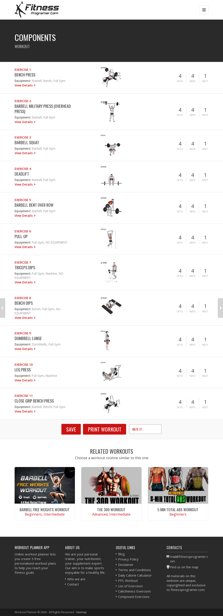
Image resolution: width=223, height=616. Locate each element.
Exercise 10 (24, 364)
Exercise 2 (23, 101)
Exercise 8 (23, 298)
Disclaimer (125, 564)
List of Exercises (130, 586)
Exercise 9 (23, 333)
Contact (73, 584)
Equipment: (23, 81)
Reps (193, 81)
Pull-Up (21, 236)
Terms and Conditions (134, 570)
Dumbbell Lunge (28, 338)
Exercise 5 (23, 200)
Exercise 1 (23, 70)
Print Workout (104, 429)
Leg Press (23, 369)
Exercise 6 (23, 231)
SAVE (71, 429)
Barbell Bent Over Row (34, 205)
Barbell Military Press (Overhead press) (43, 108)
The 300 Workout (111, 509)
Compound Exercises (134, 596)
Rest (205, 81)
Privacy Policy (128, 559)
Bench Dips (24, 303)
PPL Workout (128, 580)
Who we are (76, 579)
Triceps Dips (25, 267)
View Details (24, 85)
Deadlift (22, 174)
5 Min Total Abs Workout (177, 509)
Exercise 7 (23, 262)
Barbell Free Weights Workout (45, 509)
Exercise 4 (23, 169)
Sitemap (81, 612)
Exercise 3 (23, 137)
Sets (180, 81)
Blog (121, 554)
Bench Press (25, 75)
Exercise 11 (24, 396)
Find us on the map (184, 567)
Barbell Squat (27, 142)
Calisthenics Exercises (134, 591)
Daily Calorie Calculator (135, 575)
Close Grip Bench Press (34, 401)
